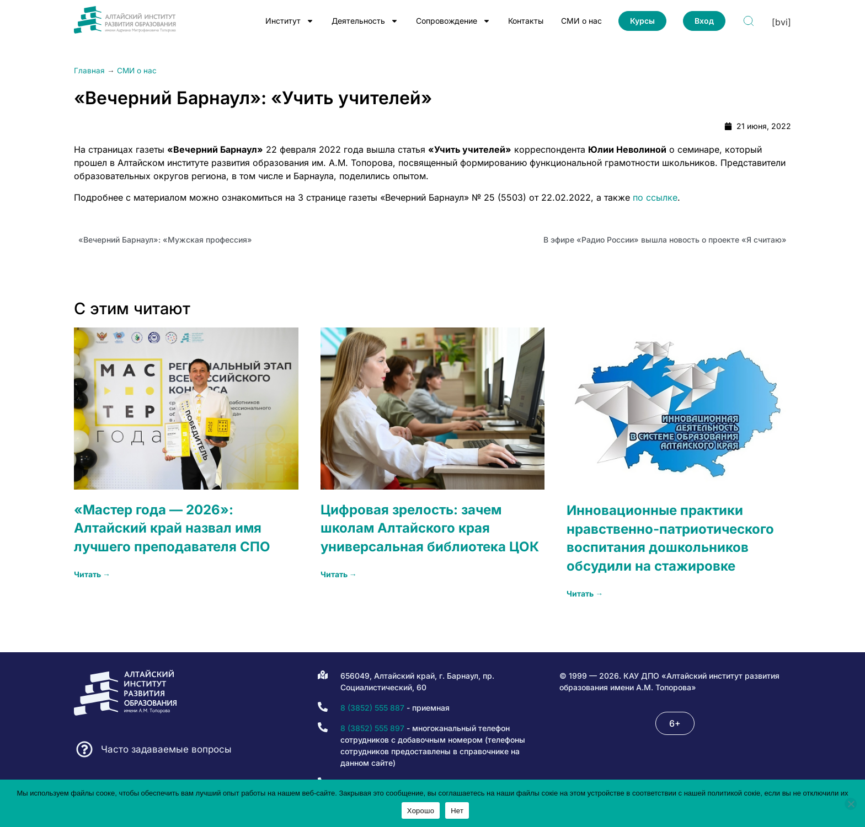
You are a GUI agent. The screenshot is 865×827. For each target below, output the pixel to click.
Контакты (525, 20)
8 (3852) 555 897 (372, 728)
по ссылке (655, 197)
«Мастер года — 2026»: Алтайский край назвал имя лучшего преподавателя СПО (172, 528)
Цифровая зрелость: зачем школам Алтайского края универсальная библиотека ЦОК (430, 528)
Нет (457, 811)
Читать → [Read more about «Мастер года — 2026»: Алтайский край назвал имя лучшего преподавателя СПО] (92, 574)
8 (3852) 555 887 (372, 707)
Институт (289, 21)
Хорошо (420, 811)
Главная (89, 70)
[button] (675, 723)
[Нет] (851, 804)
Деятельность (365, 21)
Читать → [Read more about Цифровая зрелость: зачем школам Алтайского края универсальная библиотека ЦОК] (339, 574)
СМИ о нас (581, 20)
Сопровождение (453, 21)
